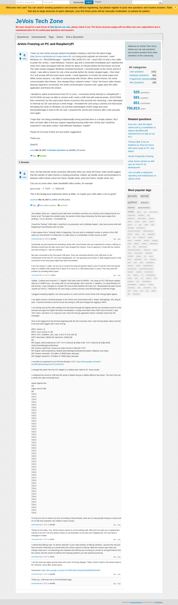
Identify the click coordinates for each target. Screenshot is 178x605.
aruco (139, 212)
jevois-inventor (144, 208)
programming (131, 215)
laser (136, 278)
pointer (153, 290)
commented (35, 239)
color (141, 290)
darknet (150, 237)
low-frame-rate (149, 272)
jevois (132, 196)
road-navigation (132, 284)
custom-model (142, 246)
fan (145, 256)
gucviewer (130, 281)
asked (32, 150)
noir (129, 246)
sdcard (137, 234)
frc (142, 275)
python (132, 202)
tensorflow (141, 215)
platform (136, 243)
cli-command (147, 287)
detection (146, 240)
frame (141, 262)
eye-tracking (131, 287)
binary (155, 250)
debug (135, 290)
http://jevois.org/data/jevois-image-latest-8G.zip (53, 56)
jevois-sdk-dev (153, 212)
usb (134, 237)
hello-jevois (147, 250)
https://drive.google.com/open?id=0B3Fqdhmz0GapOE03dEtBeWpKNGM (70, 570)
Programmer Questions (140, 79)
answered (34, 200)
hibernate (130, 265)
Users (60, 37)
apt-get (130, 278)
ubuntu (131, 207)
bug (148, 215)
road (139, 287)
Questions (23, 37)
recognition (138, 240)
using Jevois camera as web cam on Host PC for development (141, 164)
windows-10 (141, 237)
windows (151, 218)
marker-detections (148, 231)
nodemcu (135, 275)
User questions (137, 71)
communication (142, 218)
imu (142, 278)
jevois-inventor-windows (134, 250)
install (129, 243)
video (129, 262)
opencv (130, 221)
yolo (140, 224)
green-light (131, 228)
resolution (130, 256)
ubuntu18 (130, 272)
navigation (142, 284)
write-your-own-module (134, 231)
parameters (136, 294)
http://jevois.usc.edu (60, 27)
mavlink (130, 234)
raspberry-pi (131, 218)
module (131, 212)
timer (155, 278)
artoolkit (148, 278)
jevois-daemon (141, 228)
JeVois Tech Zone (39, 21)
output (146, 224)
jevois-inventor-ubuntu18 (146, 268)
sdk (146, 259)
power (129, 259)
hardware (154, 240)
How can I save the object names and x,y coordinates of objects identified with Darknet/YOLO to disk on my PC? (142, 130)
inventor (137, 221)
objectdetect (151, 234)
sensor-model (138, 253)
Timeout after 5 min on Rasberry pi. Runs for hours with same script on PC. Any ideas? (141, 146)
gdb (129, 294)
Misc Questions (137, 82)
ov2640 (138, 265)
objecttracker (137, 259)
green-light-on (150, 262)
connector (152, 259)
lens (143, 234)
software (144, 243)
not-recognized (146, 281)
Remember (79, 2)
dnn (129, 237)
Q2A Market (158, 602)
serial (144, 196)
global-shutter (153, 243)
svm (129, 275)
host (145, 212)
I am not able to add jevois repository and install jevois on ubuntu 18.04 (142, 175)
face (138, 281)
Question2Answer (136, 602)
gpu (147, 290)
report (144, 221)
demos (129, 253)
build (152, 224)
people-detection (148, 265)
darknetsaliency (150, 275)
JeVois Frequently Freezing (141, 156)
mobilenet (138, 272)
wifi (155, 287)
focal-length (149, 253)
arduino (145, 202)
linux (135, 262)
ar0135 (130, 224)
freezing (138, 256)
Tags (51, 37)
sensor (151, 256)
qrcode (129, 240)
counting (150, 284)
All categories (138, 67)
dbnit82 (72, 150)
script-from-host (132, 268)
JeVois (55, 200)
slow (129, 290)
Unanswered (39, 37)
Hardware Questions (139, 75)
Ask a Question (74, 37)
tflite (134, 246)
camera (151, 221)
